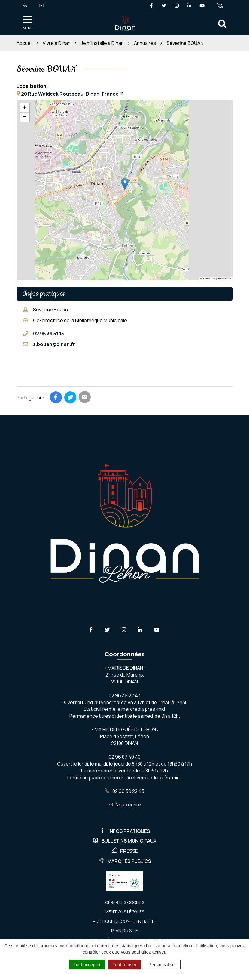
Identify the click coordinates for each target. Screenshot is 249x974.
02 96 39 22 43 (124, 791)
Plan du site (124, 930)
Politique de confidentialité (124, 921)
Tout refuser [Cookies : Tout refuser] (124, 964)
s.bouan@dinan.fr (54, 344)
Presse (124, 851)
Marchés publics (124, 861)
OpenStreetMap (222, 278)
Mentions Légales (124, 911)
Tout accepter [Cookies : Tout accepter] (87, 964)
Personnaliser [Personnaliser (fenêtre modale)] (162, 964)
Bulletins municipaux (124, 840)
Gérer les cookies (124, 902)
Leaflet (205, 278)
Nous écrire (124, 804)
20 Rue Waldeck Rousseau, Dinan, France (70, 94)
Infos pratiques (124, 831)
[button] (125, 184)
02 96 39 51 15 (48, 333)
